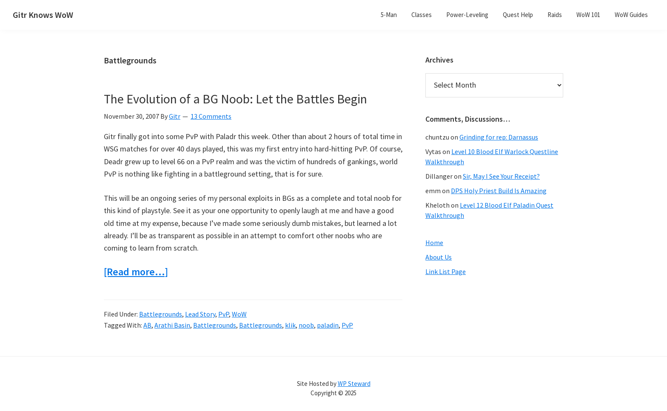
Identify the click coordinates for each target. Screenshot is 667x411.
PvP (223, 314)
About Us (438, 257)
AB (147, 325)
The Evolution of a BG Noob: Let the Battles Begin (235, 99)
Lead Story (200, 314)
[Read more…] (136, 272)
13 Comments (211, 116)
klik (290, 325)
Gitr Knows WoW (43, 14)
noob (306, 325)
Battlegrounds (160, 314)
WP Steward (354, 384)
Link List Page (445, 271)
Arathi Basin (172, 325)
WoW (239, 314)
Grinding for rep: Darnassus (498, 137)
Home (434, 242)
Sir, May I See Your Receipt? (501, 176)
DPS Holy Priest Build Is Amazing (499, 190)
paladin (328, 325)
